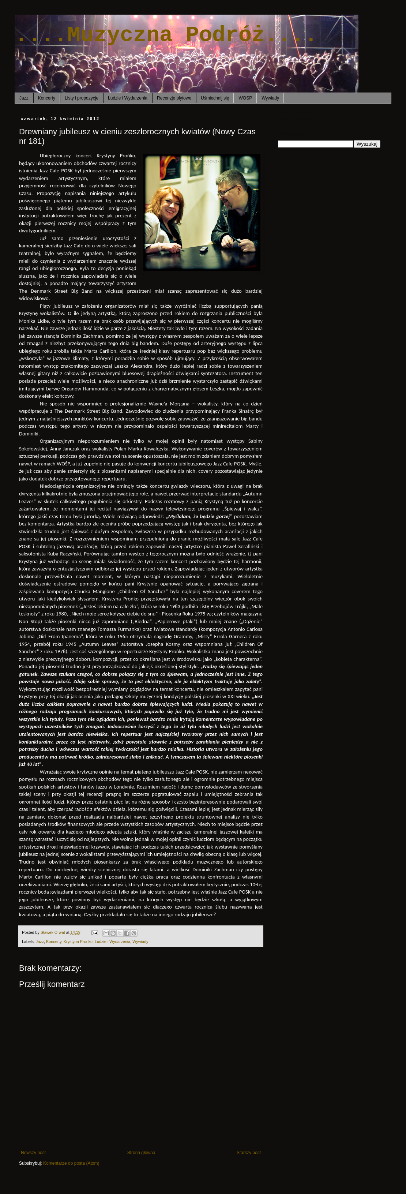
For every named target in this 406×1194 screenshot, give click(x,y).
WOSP (245, 98)
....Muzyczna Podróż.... (166, 35)
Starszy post (249, 1152)
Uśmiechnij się (215, 98)
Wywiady (270, 98)
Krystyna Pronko (78, 941)
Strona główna (141, 1152)
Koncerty (46, 98)
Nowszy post (33, 1152)
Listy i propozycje (81, 98)
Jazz (24, 98)
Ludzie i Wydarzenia (127, 98)
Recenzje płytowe (174, 98)
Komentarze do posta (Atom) (71, 1163)
